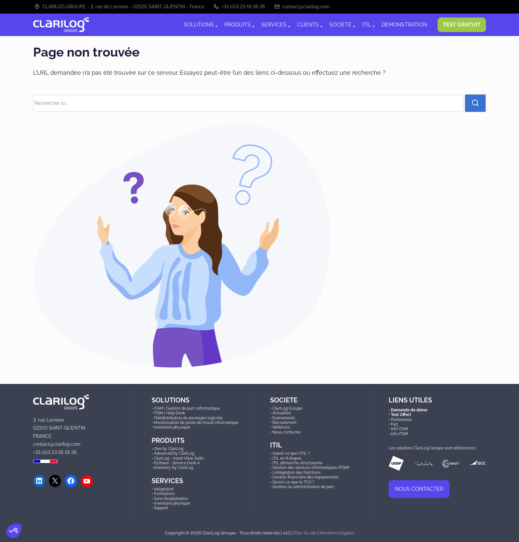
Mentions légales (337, 532)
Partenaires (401, 419)
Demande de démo (409, 410)
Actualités (281, 413)
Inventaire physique (172, 427)
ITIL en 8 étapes (287, 458)
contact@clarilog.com (302, 6)
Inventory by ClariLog (173, 467)
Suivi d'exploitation (171, 498)
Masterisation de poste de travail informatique (196, 422)
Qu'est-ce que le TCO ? (293, 482)
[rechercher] (475, 103)
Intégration (164, 489)
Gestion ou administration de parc (303, 486)
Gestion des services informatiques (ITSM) (310, 467)
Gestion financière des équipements (305, 477)
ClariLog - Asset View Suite (179, 458)
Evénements (283, 418)
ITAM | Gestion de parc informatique (187, 408)
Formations (164, 493)
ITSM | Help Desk (169, 413)
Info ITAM (399, 429)
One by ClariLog (168, 448)
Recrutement (284, 422)
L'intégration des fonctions (296, 472)
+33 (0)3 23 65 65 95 (239, 6)
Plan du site (305, 532)
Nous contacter (286, 432)
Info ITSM (399, 434)
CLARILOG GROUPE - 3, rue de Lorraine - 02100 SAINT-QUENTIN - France (119, 6)
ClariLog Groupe (287, 408)
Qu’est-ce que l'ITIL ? (291, 453)
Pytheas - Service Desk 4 (177, 463)
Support (161, 508)
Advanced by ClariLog (174, 453)
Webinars (281, 427)
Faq (394, 424)
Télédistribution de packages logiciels (188, 418)
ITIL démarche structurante (297, 463)
